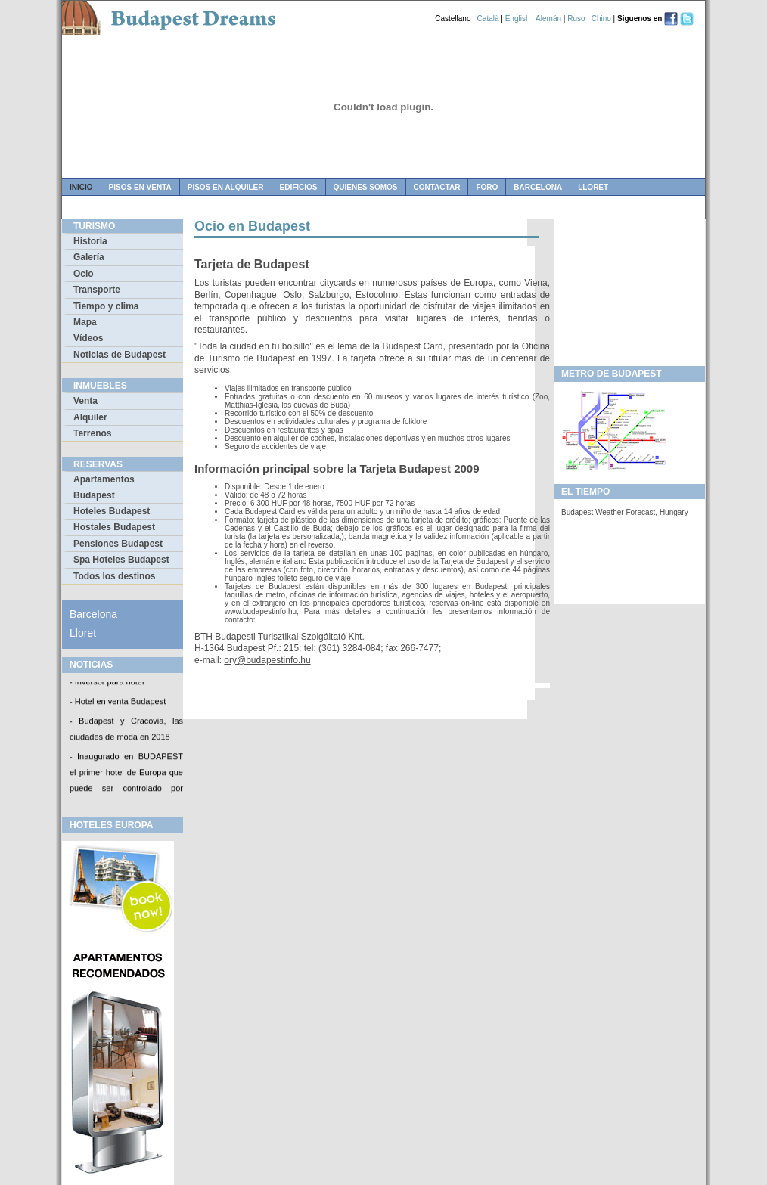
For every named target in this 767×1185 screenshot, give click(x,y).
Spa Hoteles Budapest (121, 559)
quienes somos (366, 187)
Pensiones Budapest (118, 543)
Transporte (96, 289)
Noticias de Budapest (119, 354)
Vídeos (88, 338)
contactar (437, 187)
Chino (601, 18)
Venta (85, 401)
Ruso (576, 18)
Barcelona (538, 187)
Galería (88, 257)
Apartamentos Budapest (104, 487)
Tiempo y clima (105, 306)
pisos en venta (140, 187)
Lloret (593, 187)
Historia (90, 241)
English (517, 18)
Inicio (81, 187)
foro (487, 187)
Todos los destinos (114, 576)
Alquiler (90, 417)
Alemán (548, 18)
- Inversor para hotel (107, 682)
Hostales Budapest (114, 527)
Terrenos (92, 433)
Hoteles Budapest (111, 511)
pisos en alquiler (226, 187)
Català (488, 18)
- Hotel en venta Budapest (118, 702)
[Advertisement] (629, 288)
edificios (299, 187)
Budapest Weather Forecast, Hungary (624, 512)
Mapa (85, 322)
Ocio (83, 273)
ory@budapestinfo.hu (267, 660)
